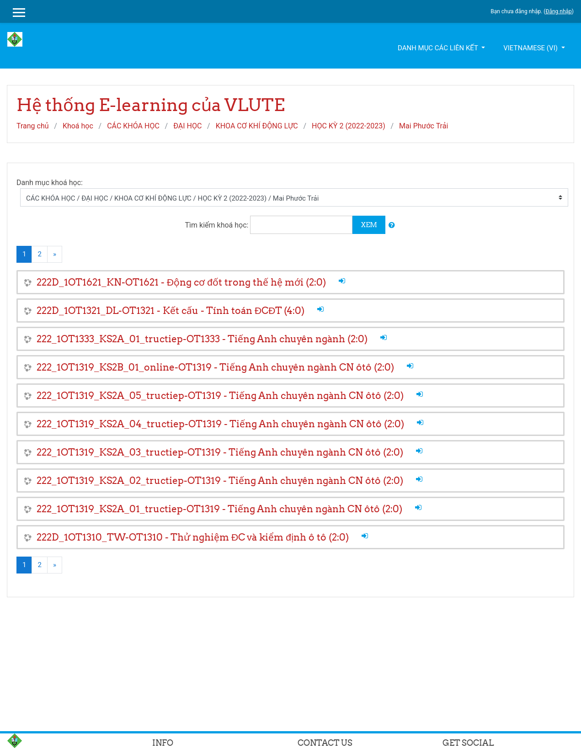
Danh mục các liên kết (439, 48)
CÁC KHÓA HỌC (133, 126)
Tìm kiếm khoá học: (218, 225)
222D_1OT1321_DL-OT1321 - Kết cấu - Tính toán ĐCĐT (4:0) (170, 310)
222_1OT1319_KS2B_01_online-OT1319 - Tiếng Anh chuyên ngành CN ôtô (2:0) (215, 367)
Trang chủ (32, 126)
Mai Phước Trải (423, 126)
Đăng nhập (558, 11)
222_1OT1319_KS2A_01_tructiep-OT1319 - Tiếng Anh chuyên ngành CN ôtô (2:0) (219, 509)
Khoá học (78, 126)
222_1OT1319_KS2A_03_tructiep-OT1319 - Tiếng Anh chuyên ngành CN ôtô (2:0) (220, 452)
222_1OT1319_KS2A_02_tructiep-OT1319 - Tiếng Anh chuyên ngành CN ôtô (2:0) (220, 480)
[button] (392, 225)
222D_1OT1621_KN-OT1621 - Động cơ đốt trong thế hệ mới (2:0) (181, 282)
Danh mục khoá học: (49, 182)
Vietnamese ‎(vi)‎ (531, 48)
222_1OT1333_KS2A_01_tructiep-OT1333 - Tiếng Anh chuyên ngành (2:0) (202, 339)
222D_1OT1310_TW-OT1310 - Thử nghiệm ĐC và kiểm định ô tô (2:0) (193, 537)
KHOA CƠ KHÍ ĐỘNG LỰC (257, 126)
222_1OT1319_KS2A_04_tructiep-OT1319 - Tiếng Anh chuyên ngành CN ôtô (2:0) (220, 424)
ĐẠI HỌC (187, 126)
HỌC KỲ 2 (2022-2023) (348, 126)
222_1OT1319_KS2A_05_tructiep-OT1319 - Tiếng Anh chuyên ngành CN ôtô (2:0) (220, 395)
